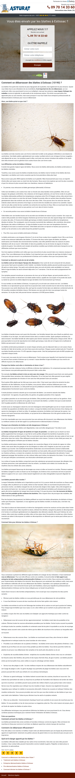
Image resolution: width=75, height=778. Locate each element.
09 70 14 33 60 (61, 7)
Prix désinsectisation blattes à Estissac (16, 766)
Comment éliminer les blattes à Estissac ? (17, 769)
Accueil (3, 775)
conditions (37, 60)
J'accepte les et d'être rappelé (38, 60)
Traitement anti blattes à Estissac (14, 760)
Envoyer (37, 65)
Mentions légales (13, 775)
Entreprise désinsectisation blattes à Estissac (18, 763)
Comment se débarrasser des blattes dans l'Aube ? (17, 757)
